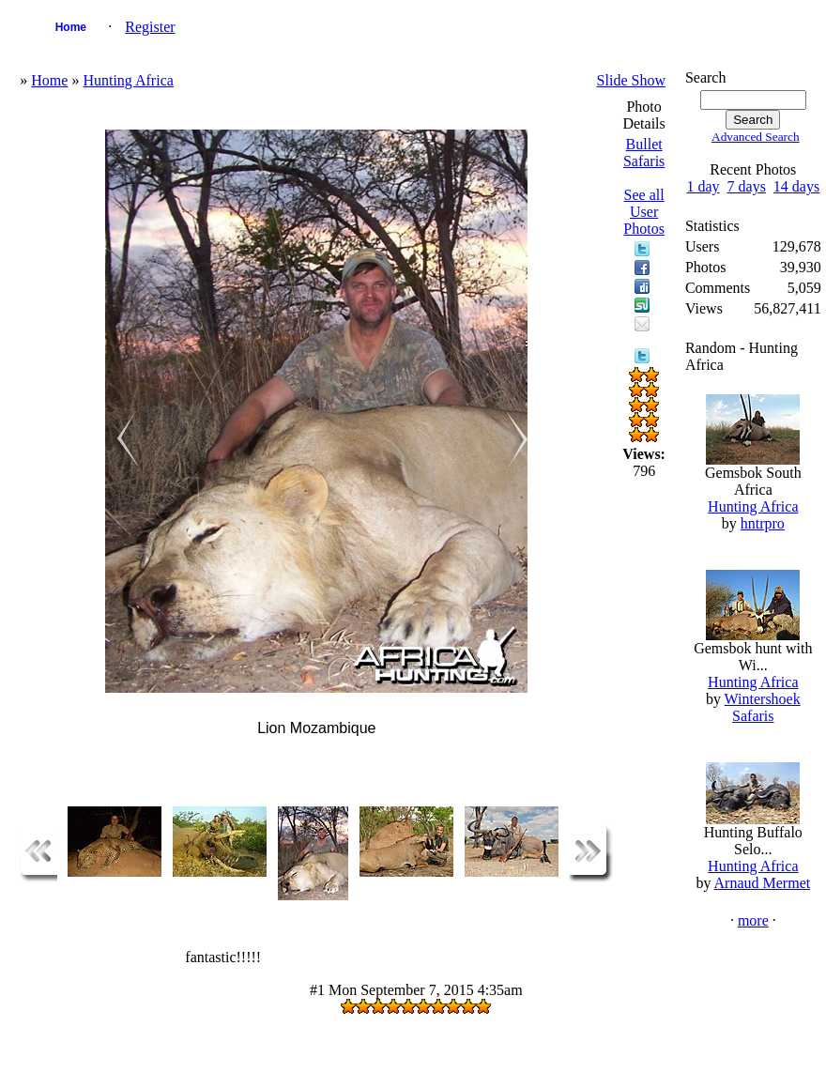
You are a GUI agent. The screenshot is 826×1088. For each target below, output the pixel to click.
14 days (796, 186)
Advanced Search (755, 137)
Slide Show (631, 80)
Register (150, 27)
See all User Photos (644, 212)
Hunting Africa (128, 80)
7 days (746, 186)
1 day (702, 186)
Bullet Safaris (644, 152)
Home (70, 27)
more (753, 920)
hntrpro (763, 523)
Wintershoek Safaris (763, 707)
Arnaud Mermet (762, 883)
